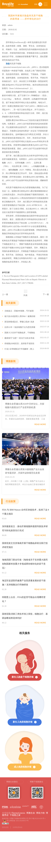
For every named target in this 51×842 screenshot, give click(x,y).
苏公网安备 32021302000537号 (18, 821)
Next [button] (47, 791)
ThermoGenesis (18, 813)
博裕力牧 (40, 813)
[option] (14, 791)
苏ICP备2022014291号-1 (37, 818)
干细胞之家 (15, 815)
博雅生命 (30, 813)
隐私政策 (5, 827)
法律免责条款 (17, 827)
